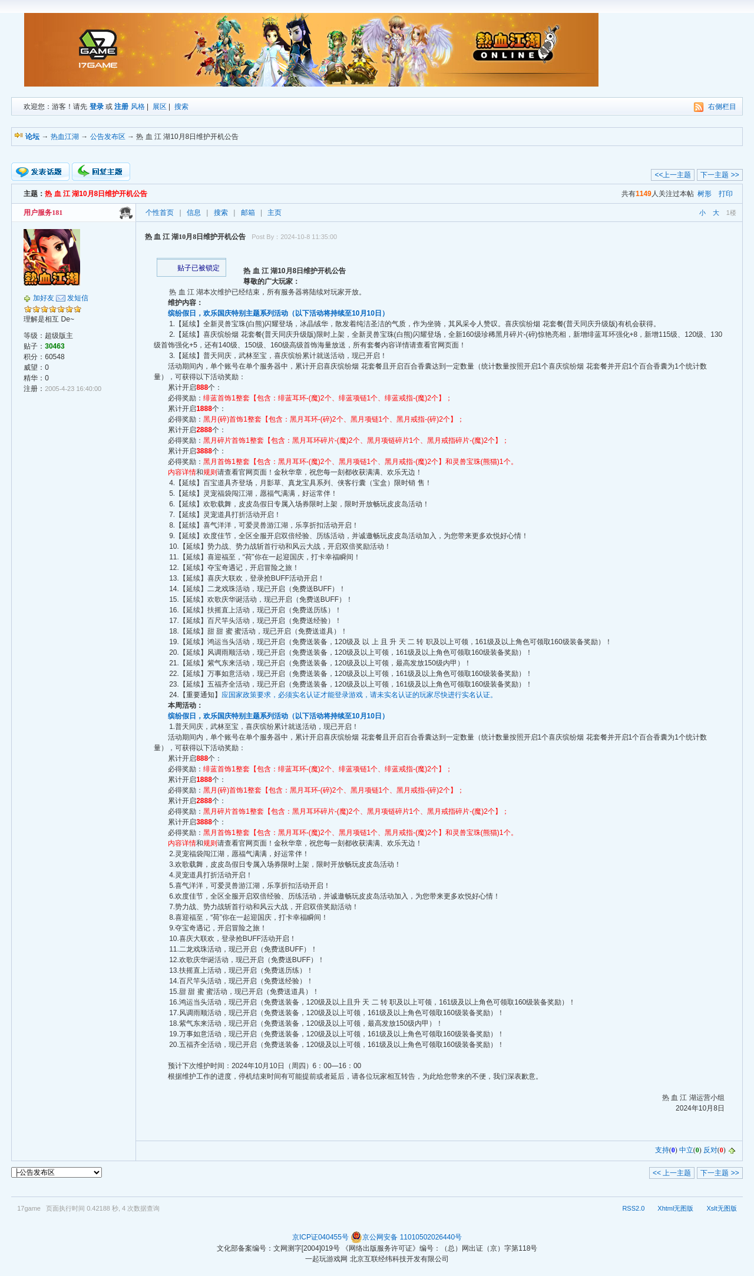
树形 (704, 194)
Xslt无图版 (721, 1208)
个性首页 (159, 212)
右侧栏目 (722, 106)
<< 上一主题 (672, 1173)
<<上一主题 (672, 175)
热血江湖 (65, 136)
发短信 (77, 298)
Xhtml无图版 (675, 1208)
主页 (274, 212)
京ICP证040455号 (320, 1237)
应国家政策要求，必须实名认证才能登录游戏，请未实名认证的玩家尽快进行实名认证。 (359, 695)
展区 (160, 106)
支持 (662, 1150)
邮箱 (248, 212)
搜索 (181, 106)
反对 (710, 1150)
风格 (138, 106)
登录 (97, 106)
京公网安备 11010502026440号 (406, 1237)
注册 (121, 106)
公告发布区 (107, 136)
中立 (686, 1150)
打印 (726, 194)
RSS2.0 (633, 1208)
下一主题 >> (719, 175)
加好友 (43, 298)
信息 (194, 212)
